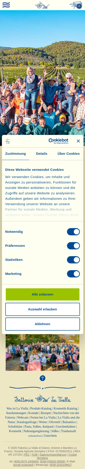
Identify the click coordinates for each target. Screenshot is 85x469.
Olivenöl (54, 422)
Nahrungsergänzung (36, 431)
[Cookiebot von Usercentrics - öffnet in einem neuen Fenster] (50, 141)
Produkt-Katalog (40, 408)
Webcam (22, 417)
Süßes (55, 431)
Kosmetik (15, 431)
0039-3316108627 (61, 465)
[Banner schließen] (78, 141)
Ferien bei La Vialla (43, 417)
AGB (34, 454)
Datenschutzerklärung (53, 454)
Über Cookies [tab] (69, 153)
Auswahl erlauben (42, 309)
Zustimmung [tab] (15, 153)
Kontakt (33, 413)
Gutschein (50, 435)
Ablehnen (42, 324)
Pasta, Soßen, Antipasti (39, 426)
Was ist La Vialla (17, 408)
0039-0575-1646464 (26, 461)
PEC (27, 454)
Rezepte (46, 413)
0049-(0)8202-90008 (52, 461)
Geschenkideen (65, 426)
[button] (6, 78)
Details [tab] (41, 153)
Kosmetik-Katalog (65, 408)
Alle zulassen (42, 294)
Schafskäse (15, 426)
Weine (43, 422)
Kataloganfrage (27, 422)
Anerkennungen (16, 413)
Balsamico (69, 422)
